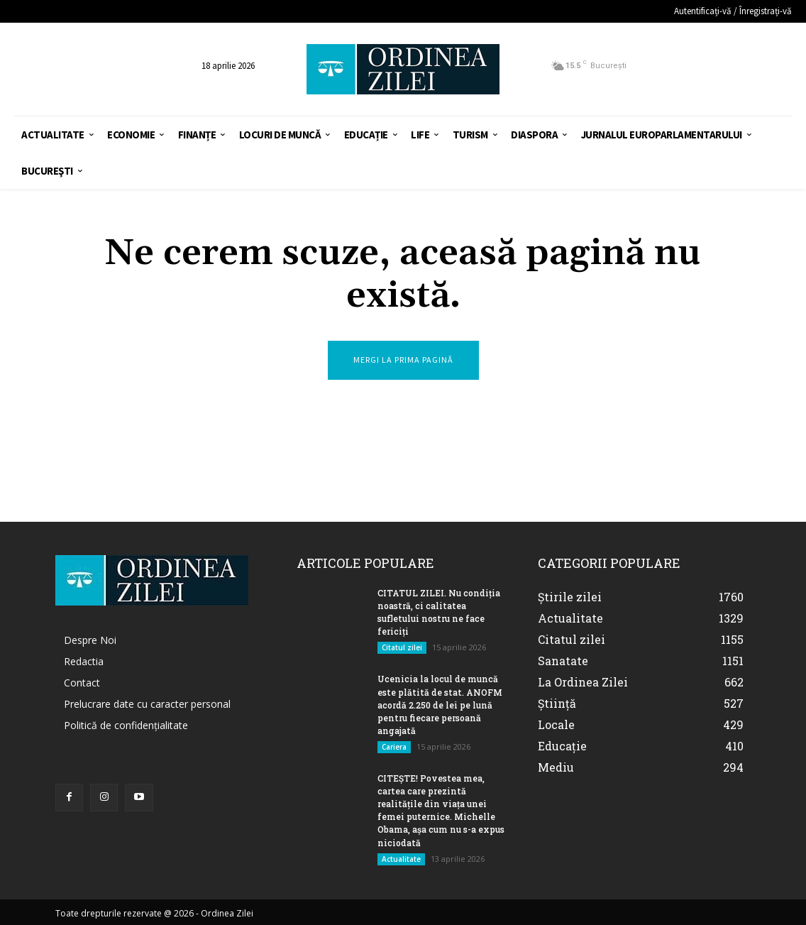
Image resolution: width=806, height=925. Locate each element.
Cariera (394, 746)
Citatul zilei (402, 647)
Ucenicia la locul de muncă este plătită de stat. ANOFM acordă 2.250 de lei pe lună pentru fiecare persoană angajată (439, 704)
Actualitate (401, 858)
